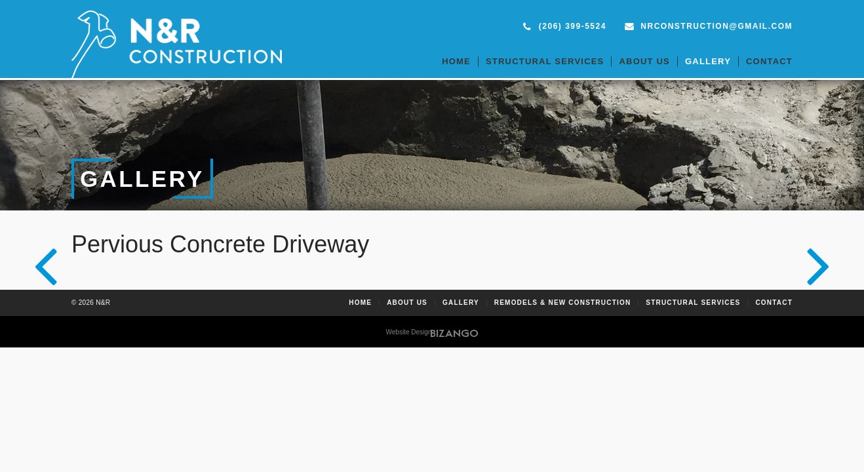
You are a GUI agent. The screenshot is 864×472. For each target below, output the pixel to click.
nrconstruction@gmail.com (716, 26)
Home (456, 61)
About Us (644, 61)
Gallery (708, 61)
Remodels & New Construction (562, 303)
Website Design (409, 332)
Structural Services (545, 61)
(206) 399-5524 (572, 26)
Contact (769, 61)
